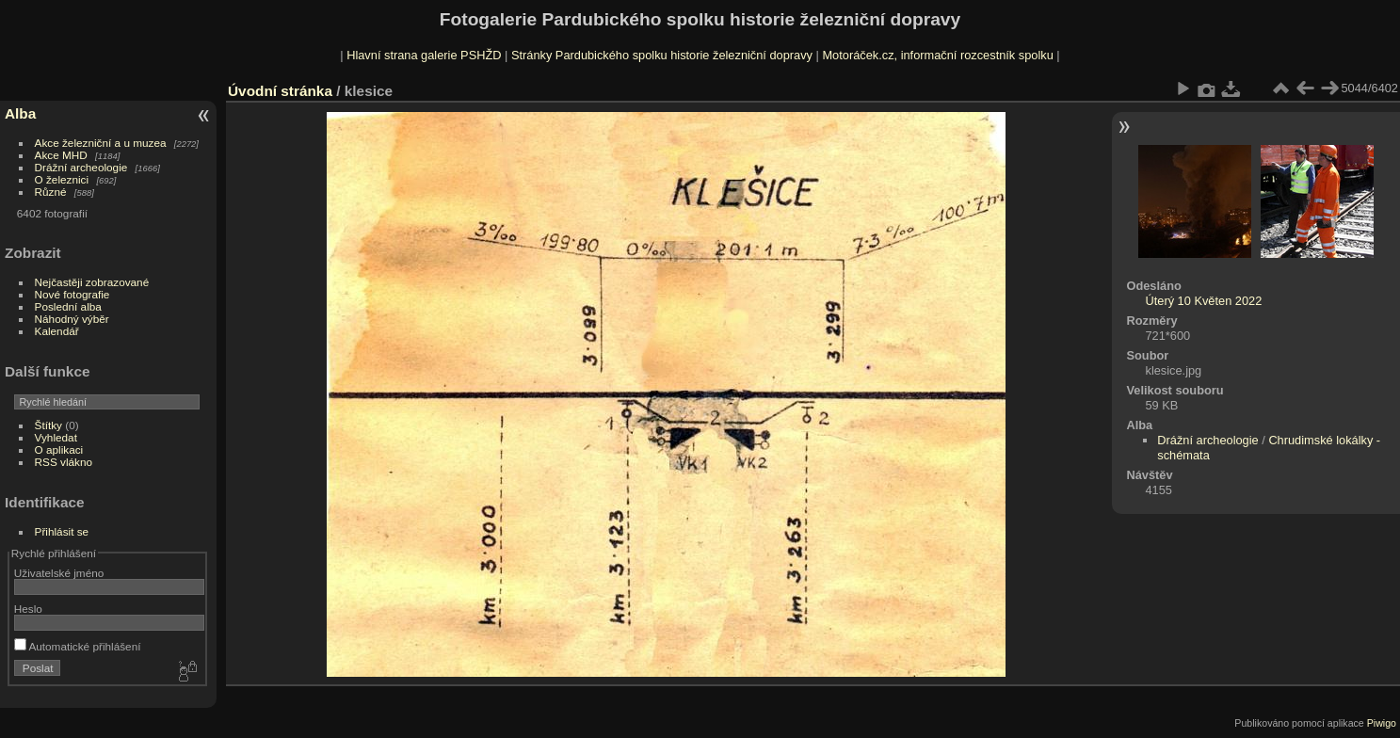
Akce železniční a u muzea (101, 142)
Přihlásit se (62, 531)
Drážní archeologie (81, 167)
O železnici (62, 179)
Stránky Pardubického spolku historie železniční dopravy (662, 55)
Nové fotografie (72, 294)
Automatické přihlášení (77, 646)
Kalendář (57, 331)
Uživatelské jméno (59, 573)
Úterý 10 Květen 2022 (1203, 301)
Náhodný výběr (72, 319)
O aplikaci (59, 449)
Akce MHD (61, 155)
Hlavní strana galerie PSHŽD (423, 55)
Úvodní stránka (280, 91)
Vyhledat (56, 437)
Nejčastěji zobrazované (92, 282)
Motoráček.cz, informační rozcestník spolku (937, 55)
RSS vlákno (63, 462)
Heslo (28, 608)
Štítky (48, 425)
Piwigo (1381, 723)
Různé (51, 191)
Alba (20, 113)
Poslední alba (68, 306)
